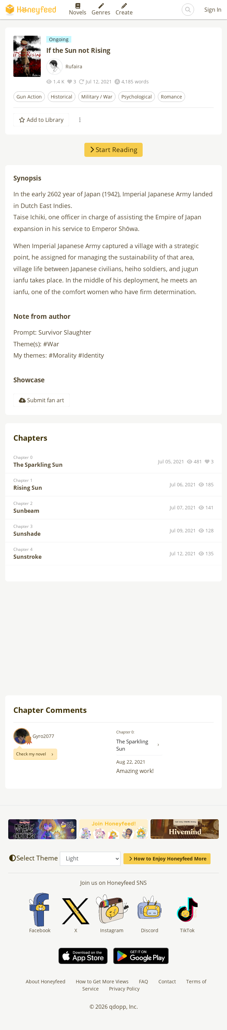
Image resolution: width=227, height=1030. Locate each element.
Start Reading (113, 149)
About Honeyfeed (45, 981)
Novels (77, 9)
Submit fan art (41, 400)
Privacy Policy (124, 988)
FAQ (143, 981)
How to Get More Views (102, 981)
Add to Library (41, 120)
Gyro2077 (43, 736)
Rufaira (73, 66)
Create (124, 9)
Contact (167, 981)
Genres (101, 9)
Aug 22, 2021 (130, 762)
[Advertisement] (113, 639)
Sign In (213, 9)
